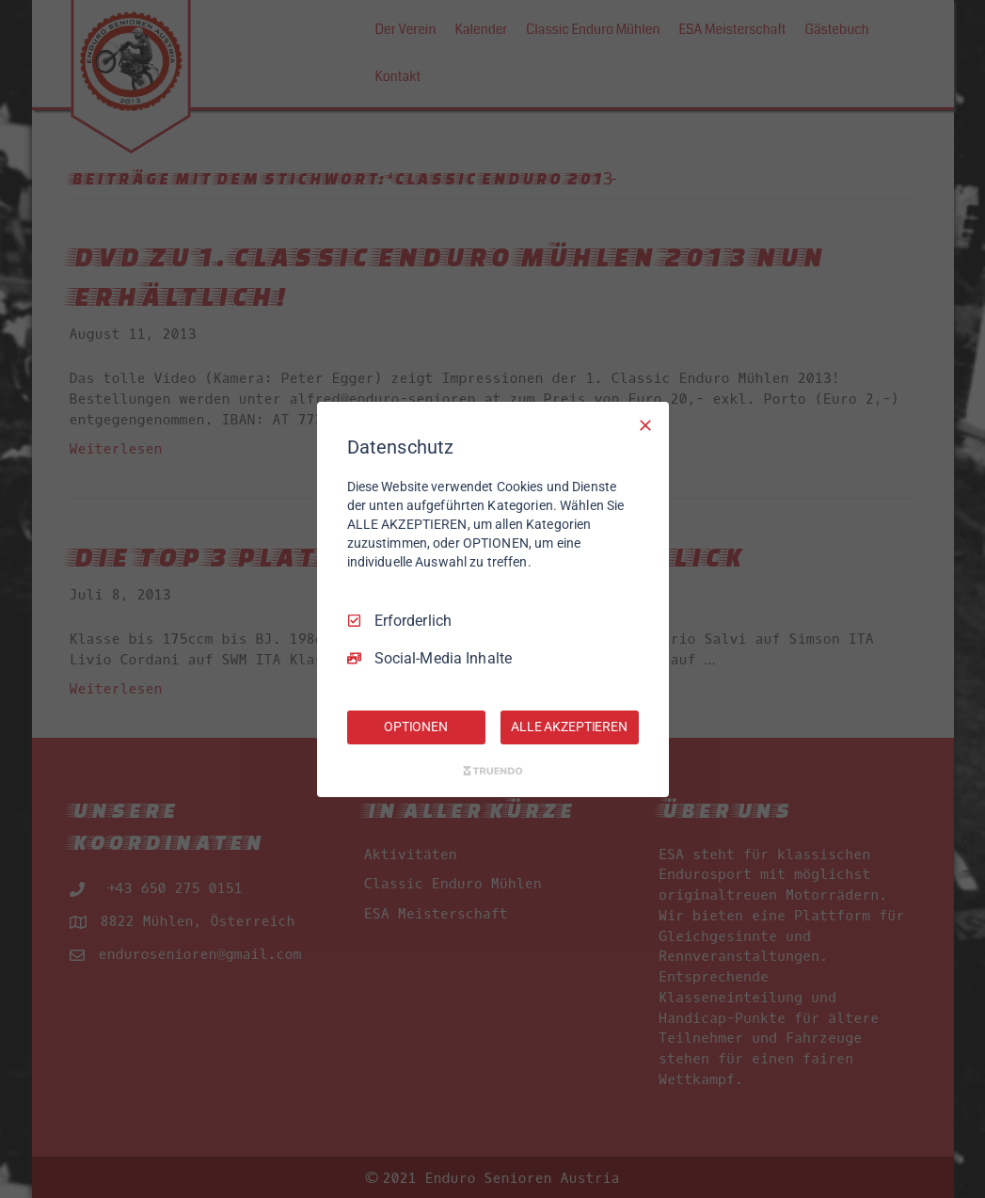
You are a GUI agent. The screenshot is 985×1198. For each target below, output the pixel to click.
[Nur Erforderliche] (645, 424)
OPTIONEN (416, 726)
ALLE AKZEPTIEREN (569, 726)
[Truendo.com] (493, 770)
